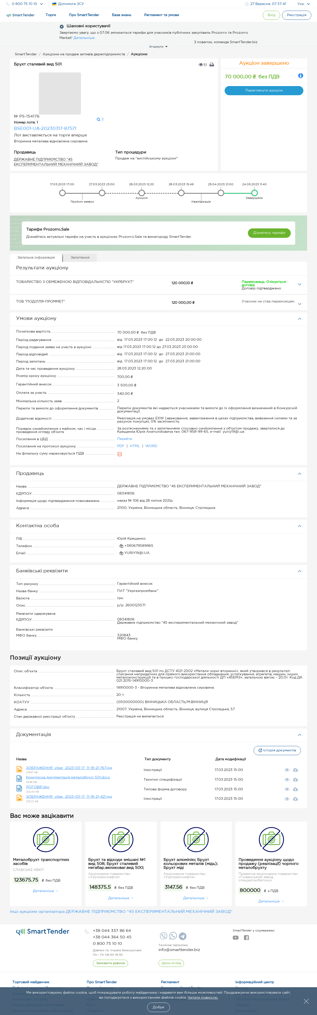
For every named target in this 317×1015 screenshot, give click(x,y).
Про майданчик (100, 956)
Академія (95, 979)
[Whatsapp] (172, 907)
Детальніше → (45, 860)
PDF (121, 415)
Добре (158, 1007)
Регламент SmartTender (181, 956)
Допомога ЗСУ (68, 4)
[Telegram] (182, 907)
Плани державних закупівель (38, 974)
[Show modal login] (268, 15)
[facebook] (246, 908)
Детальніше (84, 37)
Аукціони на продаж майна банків (42, 979)
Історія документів (276, 719)
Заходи (241, 956)
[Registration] (296, 15)
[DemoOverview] (171, 932)
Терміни (94, 985)
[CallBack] (110, 932)
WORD (151, 415)
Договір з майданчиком (256, 962)
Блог (91, 974)
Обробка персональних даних (262, 968)
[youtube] (235, 908)
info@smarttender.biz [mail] (179, 919)
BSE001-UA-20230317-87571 (104, 87)
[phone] (112, 900)
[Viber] (162, 907)
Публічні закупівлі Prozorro (36, 956)
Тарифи (242, 974)
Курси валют (246, 979)
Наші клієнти (98, 962)
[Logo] (20, 15)
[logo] (43, 901)
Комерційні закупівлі (31, 962)
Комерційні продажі (30, 968)
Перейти (124, 407)
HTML (135, 415)
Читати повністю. (203, 997)
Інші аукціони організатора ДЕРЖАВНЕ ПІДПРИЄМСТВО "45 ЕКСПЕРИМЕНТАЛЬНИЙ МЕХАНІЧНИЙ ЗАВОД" (121, 881)
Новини (93, 968)
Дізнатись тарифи (269, 201)
